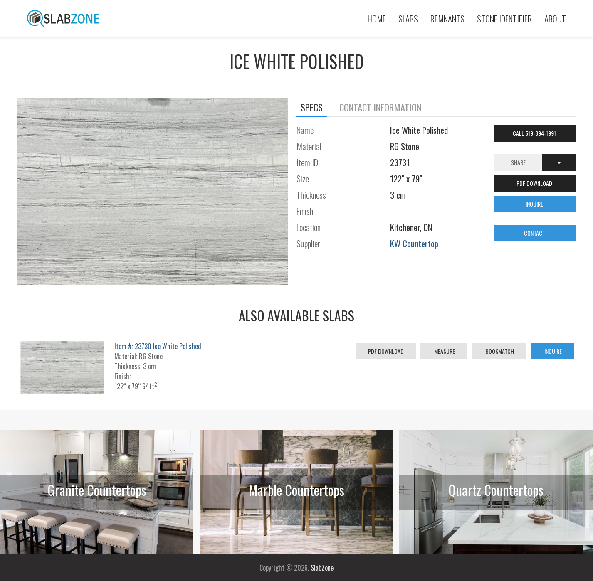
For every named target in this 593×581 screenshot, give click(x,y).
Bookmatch (499, 351)
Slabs (408, 18)
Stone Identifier (504, 18)
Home (377, 18)
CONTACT (535, 233)
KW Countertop (414, 243)
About (555, 18)
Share (518, 162)
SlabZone (322, 568)
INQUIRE (535, 203)
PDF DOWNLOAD (534, 183)
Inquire (552, 351)
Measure (444, 351)
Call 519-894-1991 (535, 133)
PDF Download (386, 351)
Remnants (447, 18)
